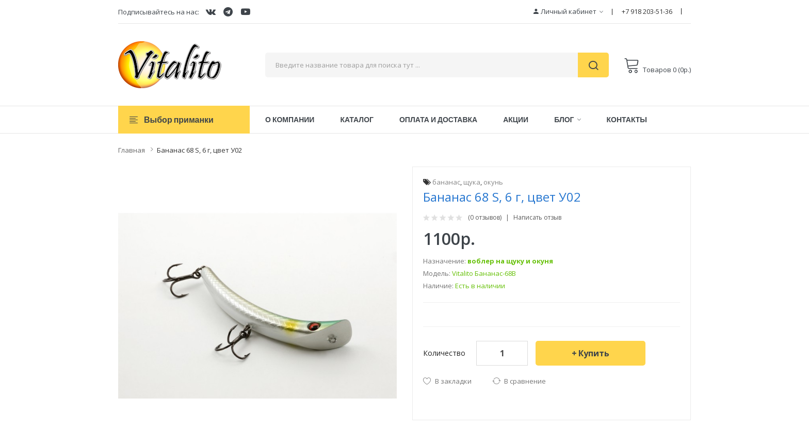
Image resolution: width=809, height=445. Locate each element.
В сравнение (525, 381)
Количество (444, 353)
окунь (493, 182)
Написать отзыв (537, 218)
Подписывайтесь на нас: (158, 12)
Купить (593, 353)
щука (471, 182)
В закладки (453, 381)
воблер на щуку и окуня (510, 261)
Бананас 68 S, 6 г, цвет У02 (199, 150)
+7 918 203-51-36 (647, 11)
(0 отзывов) (484, 218)
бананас (446, 182)
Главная (131, 150)
